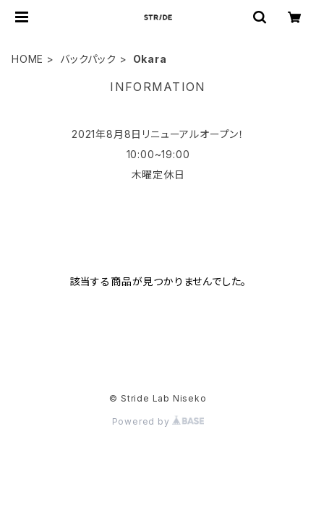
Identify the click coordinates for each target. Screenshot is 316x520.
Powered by (158, 421)
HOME (27, 59)
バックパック (88, 59)
